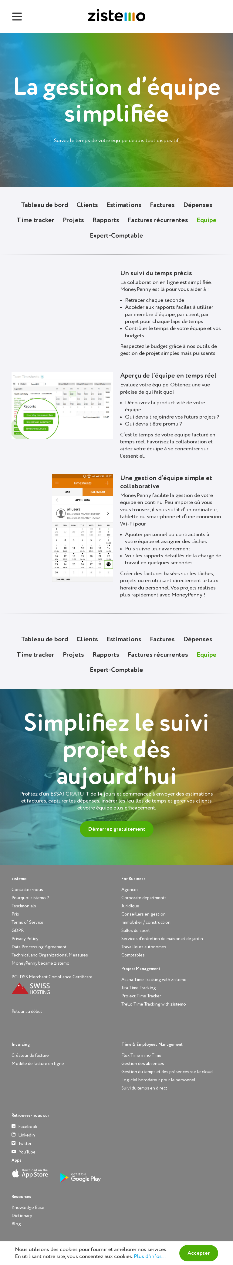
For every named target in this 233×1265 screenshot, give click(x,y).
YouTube (23, 1151)
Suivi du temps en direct (144, 1088)
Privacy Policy (25, 938)
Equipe (207, 220)
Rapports (106, 220)
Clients (87, 205)
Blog (16, 1224)
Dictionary (22, 1215)
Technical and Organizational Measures (50, 955)
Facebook (24, 1126)
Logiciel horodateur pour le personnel (158, 1080)
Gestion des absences (142, 1063)
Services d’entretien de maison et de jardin (162, 938)
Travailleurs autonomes (143, 947)
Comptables (133, 955)
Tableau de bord (44, 205)
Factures (162, 205)
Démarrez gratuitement (116, 829)
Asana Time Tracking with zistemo (154, 979)
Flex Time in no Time (141, 1055)
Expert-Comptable (116, 235)
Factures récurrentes (158, 220)
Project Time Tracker (141, 996)
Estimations (123, 205)
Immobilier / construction (146, 922)
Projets (73, 220)
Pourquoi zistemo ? (30, 898)
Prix (15, 914)
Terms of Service (27, 922)
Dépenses (197, 205)
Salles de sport (135, 930)
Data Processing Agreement (39, 947)
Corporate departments (144, 898)
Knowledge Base (28, 1207)
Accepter (198, 1253)
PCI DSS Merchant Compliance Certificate (52, 977)
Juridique (130, 906)
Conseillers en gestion (143, 914)
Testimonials (24, 906)
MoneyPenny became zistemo (40, 963)
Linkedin (23, 1134)
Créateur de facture (30, 1055)
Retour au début (27, 1011)
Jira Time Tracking (138, 988)
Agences (130, 889)
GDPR (18, 930)
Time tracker (35, 220)
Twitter (22, 1143)
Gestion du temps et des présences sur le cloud (167, 1072)
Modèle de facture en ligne (38, 1063)
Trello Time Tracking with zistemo (153, 1004)
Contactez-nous (27, 889)
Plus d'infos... (150, 1256)
